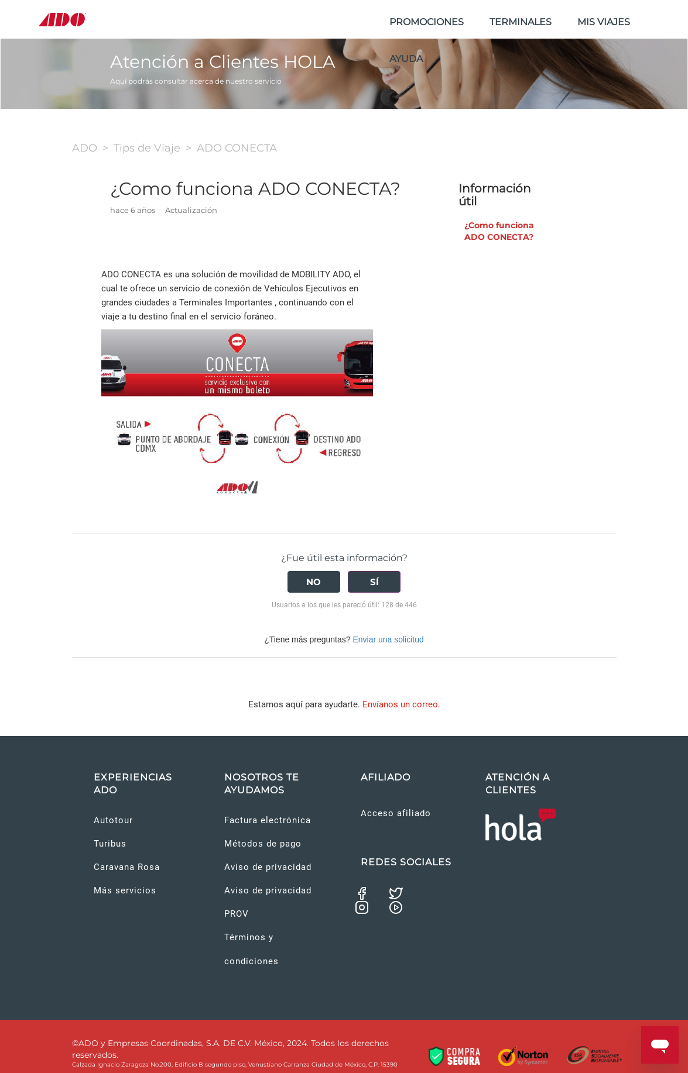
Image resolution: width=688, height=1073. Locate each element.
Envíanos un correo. (401, 704)
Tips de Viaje (147, 148)
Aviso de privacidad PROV (268, 902)
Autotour (113, 820)
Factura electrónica (267, 820)
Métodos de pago (263, 843)
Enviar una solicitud (387, 639)
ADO (84, 148)
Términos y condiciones (251, 949)
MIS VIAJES (603, 21)
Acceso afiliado (396, 813)
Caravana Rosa (127, 867)
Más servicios (125, 890)
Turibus (110, 843)
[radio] (313, 582)
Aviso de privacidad (268, 867)
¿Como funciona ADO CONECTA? (499, 231)
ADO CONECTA (237, 148)
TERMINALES (521, 21)
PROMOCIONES (426, 21)
